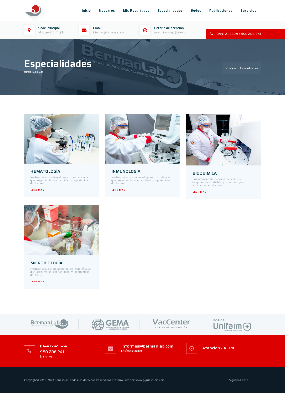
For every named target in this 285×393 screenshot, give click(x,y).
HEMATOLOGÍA (45, 171)
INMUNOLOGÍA (126, 171)
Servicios (248, 10)
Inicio (86, 10)
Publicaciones (220, 10)
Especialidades (170, 10)
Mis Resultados (136, 10)
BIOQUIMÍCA (204, 173)
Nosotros (107, 10)
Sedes (196, 10)
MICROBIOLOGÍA (46, 263)
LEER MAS (37, 190)
